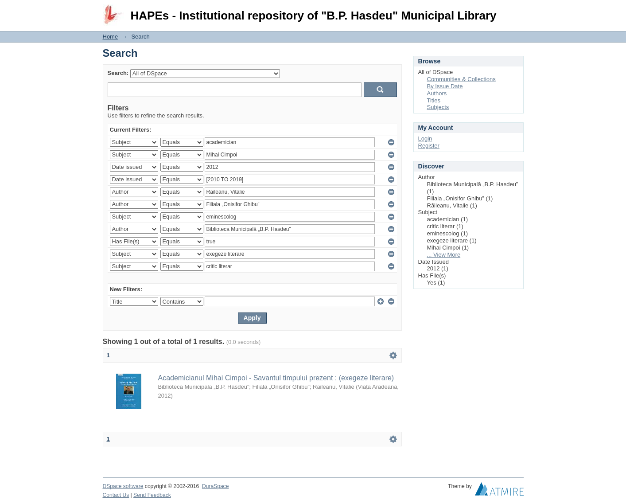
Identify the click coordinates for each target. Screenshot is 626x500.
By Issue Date (445, 86)
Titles (434, 100)
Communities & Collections (461, 79)
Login (516, 11)
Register (428, 145)
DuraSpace (215, 486)
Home (110, 36)
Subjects (438, 107)
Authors (437, 93)
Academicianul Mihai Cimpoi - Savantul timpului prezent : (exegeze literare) (276, 378)
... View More (444, 254)
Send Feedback (152, 495)
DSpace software (123, 486)
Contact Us (116, 495)
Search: (118, 73)
